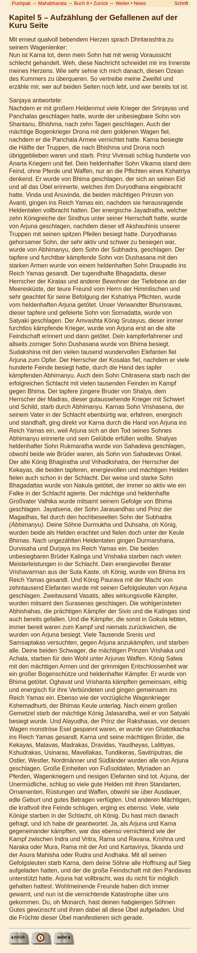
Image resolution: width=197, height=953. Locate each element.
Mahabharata (52, 3)
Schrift (181, 3)
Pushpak (21, 3)
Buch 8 (81, 3)
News (140, 3)
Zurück (100, 3)
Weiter (123, 3)
